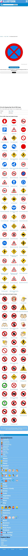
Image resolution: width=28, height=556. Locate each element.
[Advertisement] (14, 21)
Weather (6, 466)
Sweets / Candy (8, 488)
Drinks (5, 491)
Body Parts (7, 528)
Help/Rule (21, 549)
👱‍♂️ (16, 507)
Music (5, 520)
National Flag (7, 535)
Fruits (5, 493)
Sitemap (12, 549)
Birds (5, 473)
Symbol (10, 532)
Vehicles (6, 498)
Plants (5, 463)
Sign (5, 36)
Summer (5, 453)
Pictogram (4, 545)
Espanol (4, 549)
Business (6, 523)
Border (3, 539)
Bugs (5, 483)
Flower (5, 461)
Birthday (5, 448)
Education (6, 510)
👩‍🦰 (13, 507)
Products (6, 530)
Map (2, 542)
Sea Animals (7, 478)
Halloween (6, 443)
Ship (4, 503)
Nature (5, 458)
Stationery (6, 513)
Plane (5, 500)
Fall (4, 454)
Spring (5, 451)
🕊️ (16, 475)
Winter (5, 456)
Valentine (6, 446)
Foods (5, 486)
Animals (6, 468)
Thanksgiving (7, 444)
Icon (4, 532)
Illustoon (1, 36)
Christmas (6, 441)
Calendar (6, 439)
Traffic (7, 36)
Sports (5, 515)
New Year (6, 449)
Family (3, 505)
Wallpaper (4, 540)
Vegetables (7, 496)
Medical (5, 525)
